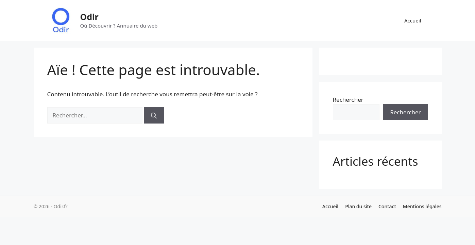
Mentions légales (422, 206)
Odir (89, 16)
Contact (387, 206)
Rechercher (348, 99)
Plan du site (358, 206)
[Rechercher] (154, 115)
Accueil (412, 20)
